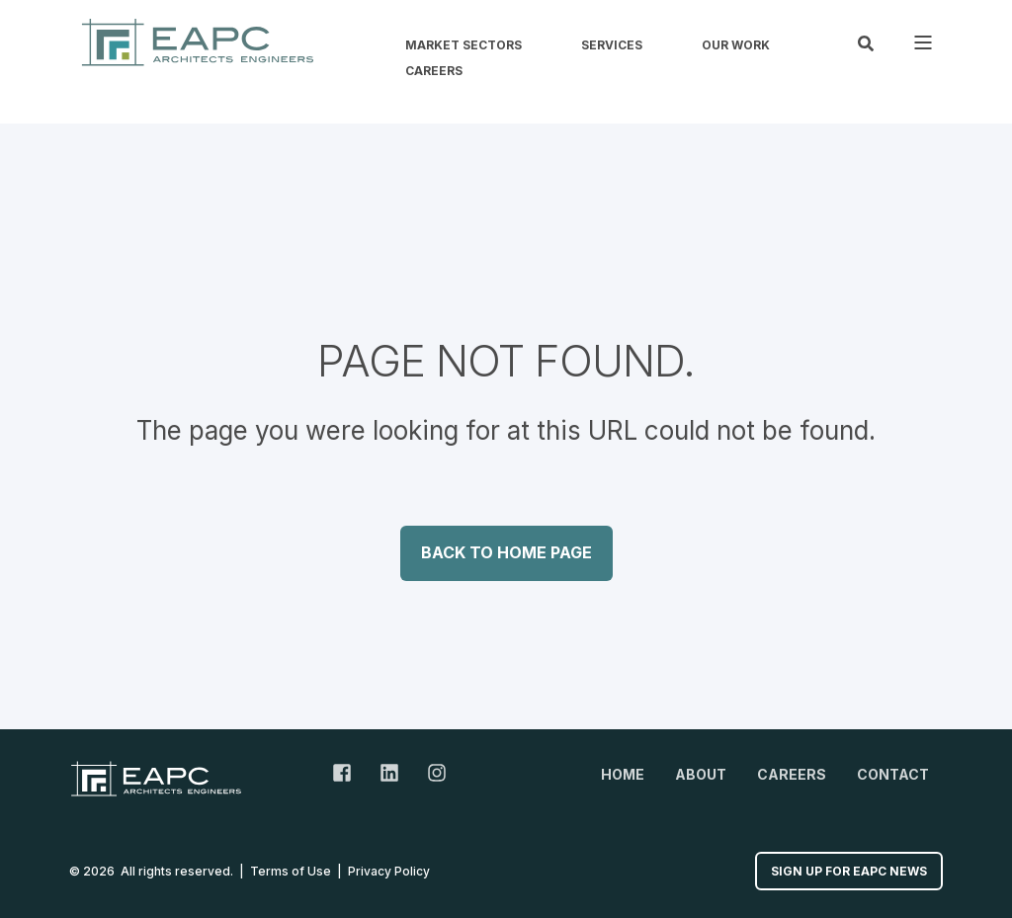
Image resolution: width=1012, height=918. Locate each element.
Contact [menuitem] (893, 774)
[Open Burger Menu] (923, 42)
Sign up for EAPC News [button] (849, 871)
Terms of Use (290, 871)
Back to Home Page (506, 552)
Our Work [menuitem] (736, 45)
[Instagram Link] (430, 773)
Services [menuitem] (611, 45)
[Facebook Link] (349, 773)
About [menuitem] (700, 774)
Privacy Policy (389, 871)
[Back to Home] (197, 42)
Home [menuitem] (622, 774)
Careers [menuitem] (434, 71)
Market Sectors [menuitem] (463, 45)
